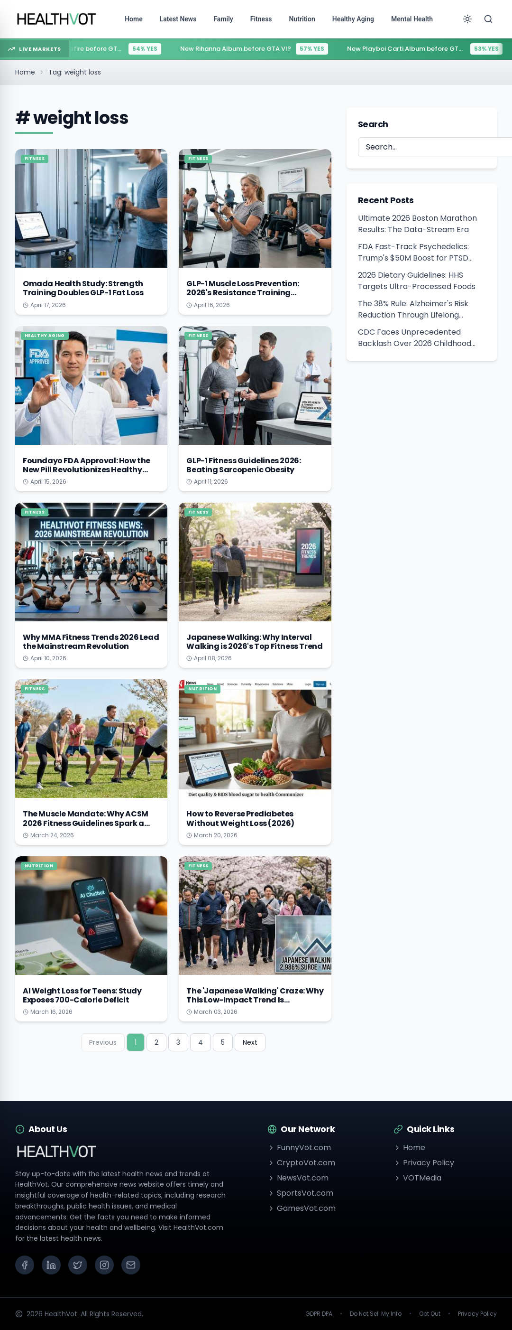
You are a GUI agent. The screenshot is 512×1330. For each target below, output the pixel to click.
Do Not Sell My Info (376, 1314)
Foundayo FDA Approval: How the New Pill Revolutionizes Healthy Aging (86, 469)
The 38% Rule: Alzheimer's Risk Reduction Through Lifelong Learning (413, 309)
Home (25, 72)
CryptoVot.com (301, 1162)
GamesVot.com (301, 1208)
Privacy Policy (423, 1162)
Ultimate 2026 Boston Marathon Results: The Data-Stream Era (417, 224)
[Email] (130, 1264)
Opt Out (429, 1314)
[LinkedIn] (51, 1264)
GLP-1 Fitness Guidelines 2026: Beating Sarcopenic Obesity (243, 465)
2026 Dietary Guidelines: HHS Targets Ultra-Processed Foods (416, 281)
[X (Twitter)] (77, 1264)
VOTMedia (417, 1177)
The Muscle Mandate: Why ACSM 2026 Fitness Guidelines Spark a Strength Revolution (85, 822)
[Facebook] (24, 1264)
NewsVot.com (298, 1177)
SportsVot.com (300, 1193)
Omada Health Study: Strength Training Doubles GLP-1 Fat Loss (83, 288)
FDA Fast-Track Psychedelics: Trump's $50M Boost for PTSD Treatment (413, 252)
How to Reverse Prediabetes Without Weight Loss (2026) (240, 818)
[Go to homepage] (57, 18)
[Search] (488, 19)
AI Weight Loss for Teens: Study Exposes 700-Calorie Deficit (82, 995)
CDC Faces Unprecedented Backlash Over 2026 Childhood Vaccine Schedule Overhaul (414, 338)
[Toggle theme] (467, 19)
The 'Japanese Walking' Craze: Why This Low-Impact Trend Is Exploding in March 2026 (254, 999)
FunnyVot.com (299, 1147)
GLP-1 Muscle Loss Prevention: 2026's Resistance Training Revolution (242, 292)
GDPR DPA (318, 1314)
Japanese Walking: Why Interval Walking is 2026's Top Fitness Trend (254, 642)
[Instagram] (104, 1264)
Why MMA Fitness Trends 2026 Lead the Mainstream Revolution (91, 642)
